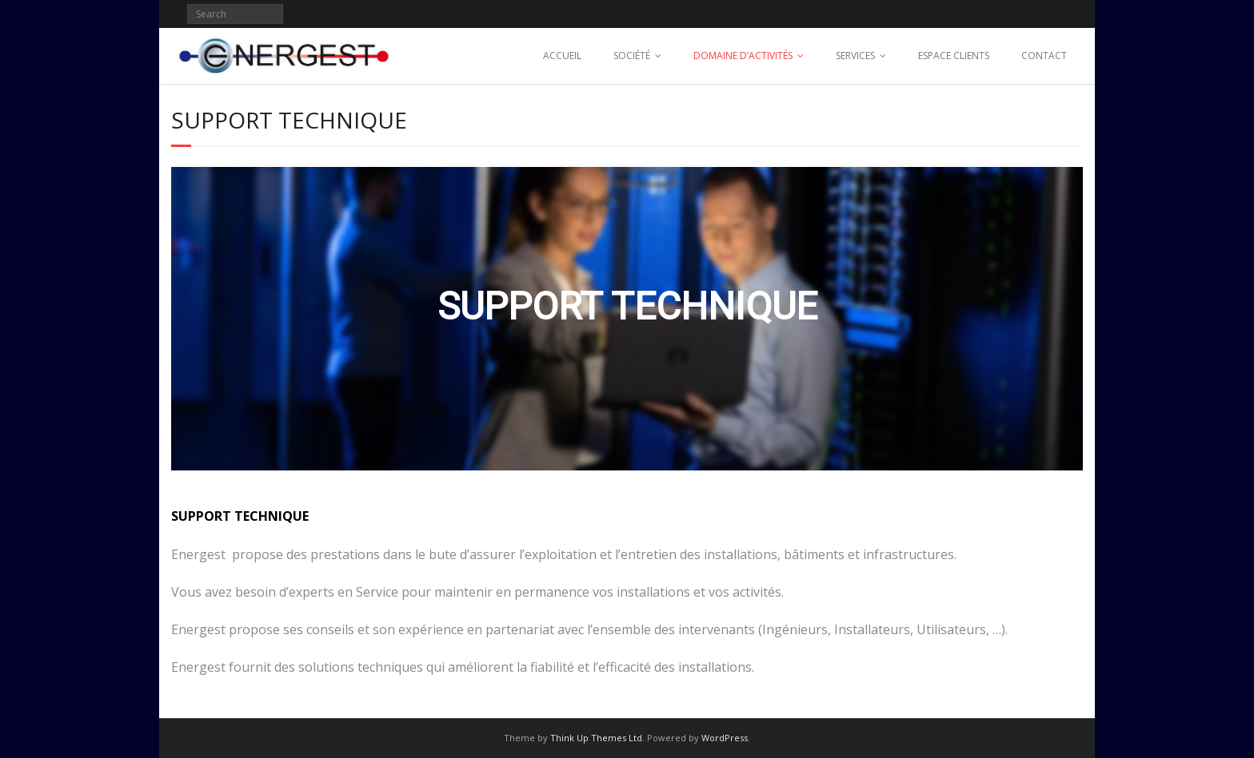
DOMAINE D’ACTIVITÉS (743, 55)
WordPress (724, 738)
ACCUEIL (562, 55)
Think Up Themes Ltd (596, 738)
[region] (627, 318)
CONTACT (1044, 55)
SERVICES (855, 55)
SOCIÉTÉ (631, 55)
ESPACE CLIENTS (953, 55)
